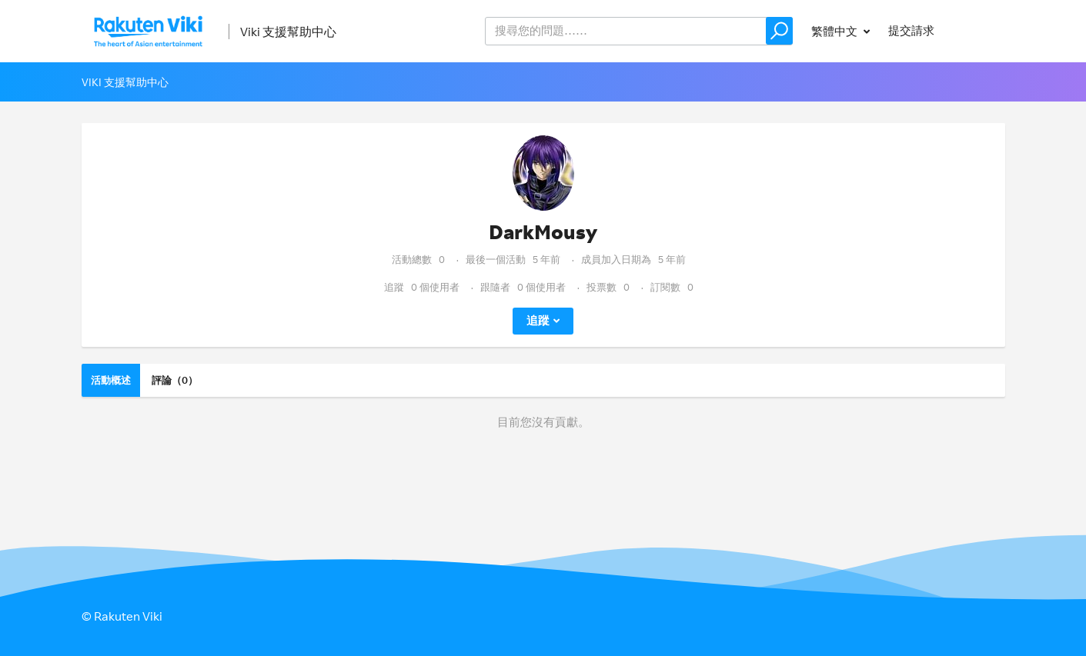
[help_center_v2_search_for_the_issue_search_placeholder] (639, 31)
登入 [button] (979, 30)
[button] (779, 31)
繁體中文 (835, 31)
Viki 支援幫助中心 (288, 31)
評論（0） (175, 380)
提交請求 (911, 30)
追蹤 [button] (538, 320)
